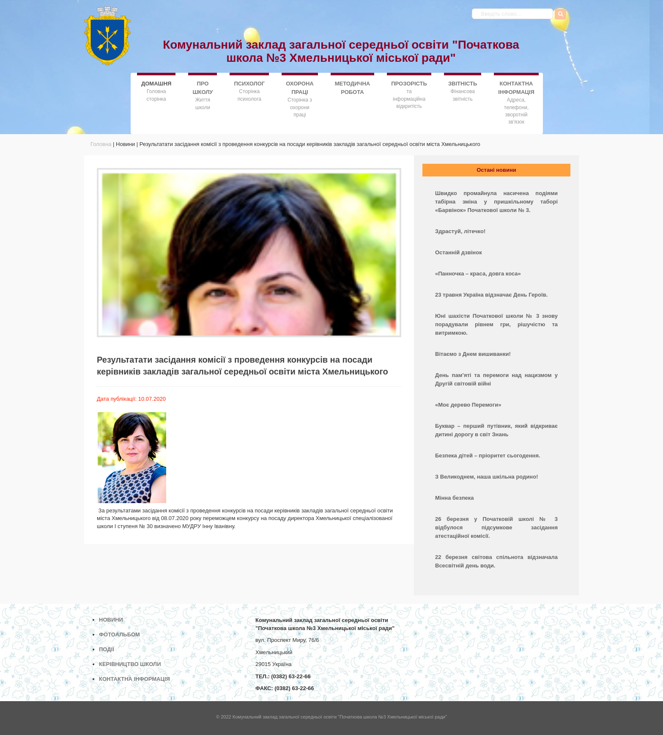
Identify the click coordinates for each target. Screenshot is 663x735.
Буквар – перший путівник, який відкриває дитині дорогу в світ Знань (496, 430)
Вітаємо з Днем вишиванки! (473, 354)
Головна (100, 144)
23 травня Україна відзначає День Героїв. (491, 295)
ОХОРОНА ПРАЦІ (299, 87)
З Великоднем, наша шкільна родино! (486, 476)
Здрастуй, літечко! (460, 231)
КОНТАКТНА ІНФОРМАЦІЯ (516, 87)
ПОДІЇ (106, 649)
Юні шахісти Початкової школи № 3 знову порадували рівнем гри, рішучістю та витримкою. (496, 324)
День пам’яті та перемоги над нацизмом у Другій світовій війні (496, 379)
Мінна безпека (454, 498)
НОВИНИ (111, 620)
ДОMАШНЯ (156, 83)
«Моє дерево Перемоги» (468, 405)
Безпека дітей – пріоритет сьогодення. (487, 455)
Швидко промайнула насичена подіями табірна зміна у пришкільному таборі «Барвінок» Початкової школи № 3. (496, 201)
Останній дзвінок (458, 252)
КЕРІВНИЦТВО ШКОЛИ (130, 664)
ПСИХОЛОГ (249, 83)
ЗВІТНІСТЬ (462, 83)
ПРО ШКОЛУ (202, 87)
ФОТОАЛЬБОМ (119, 634)
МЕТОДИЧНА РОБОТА (352, 87)
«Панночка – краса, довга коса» (478, 273)
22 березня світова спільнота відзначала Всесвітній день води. (496, 561)
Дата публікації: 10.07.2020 (131, 399)
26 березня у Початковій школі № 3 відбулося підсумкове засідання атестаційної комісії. (496, 527)
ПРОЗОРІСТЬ (409, 83)
